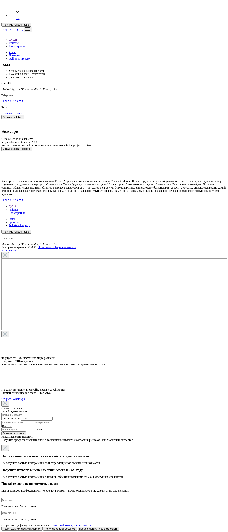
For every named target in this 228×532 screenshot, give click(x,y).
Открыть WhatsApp (13, 398)
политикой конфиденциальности (71, 525)
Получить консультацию (16, 24)
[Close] (5, 255)
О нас (12, 218)
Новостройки (17, 212)
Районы (13, 209)
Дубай (12, 206)
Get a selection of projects (17, 148)
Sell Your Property (19, 225)
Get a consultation (13, 117)
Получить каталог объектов (60, 528)
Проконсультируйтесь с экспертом (22, 528)
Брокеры (14, 222)
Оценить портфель (13, 433)
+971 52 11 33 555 (12, 30)
